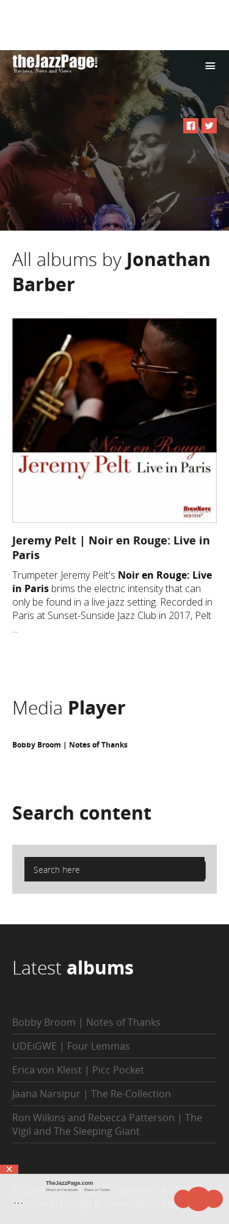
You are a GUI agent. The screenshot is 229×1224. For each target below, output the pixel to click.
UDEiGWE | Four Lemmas (71, 1046)
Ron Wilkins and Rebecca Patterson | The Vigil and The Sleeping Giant (107, 1124)
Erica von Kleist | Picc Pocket (78, 1070)
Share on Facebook (62, 1190)
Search (81, 812)
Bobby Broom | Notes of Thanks (70, 745)
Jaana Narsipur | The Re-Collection (91, 1093)
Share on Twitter (97, 1190)
